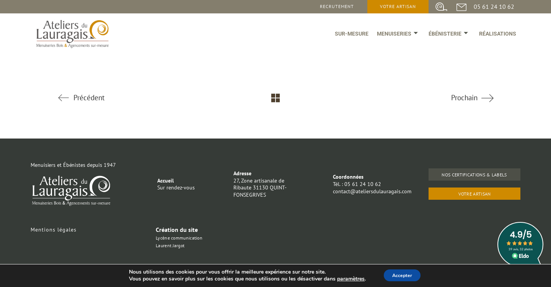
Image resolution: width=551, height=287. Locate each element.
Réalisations (496, 39)
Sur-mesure (341, 39)
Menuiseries (390, 39)
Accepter (402, 275)
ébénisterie (444, 39)
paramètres (347, 278)
